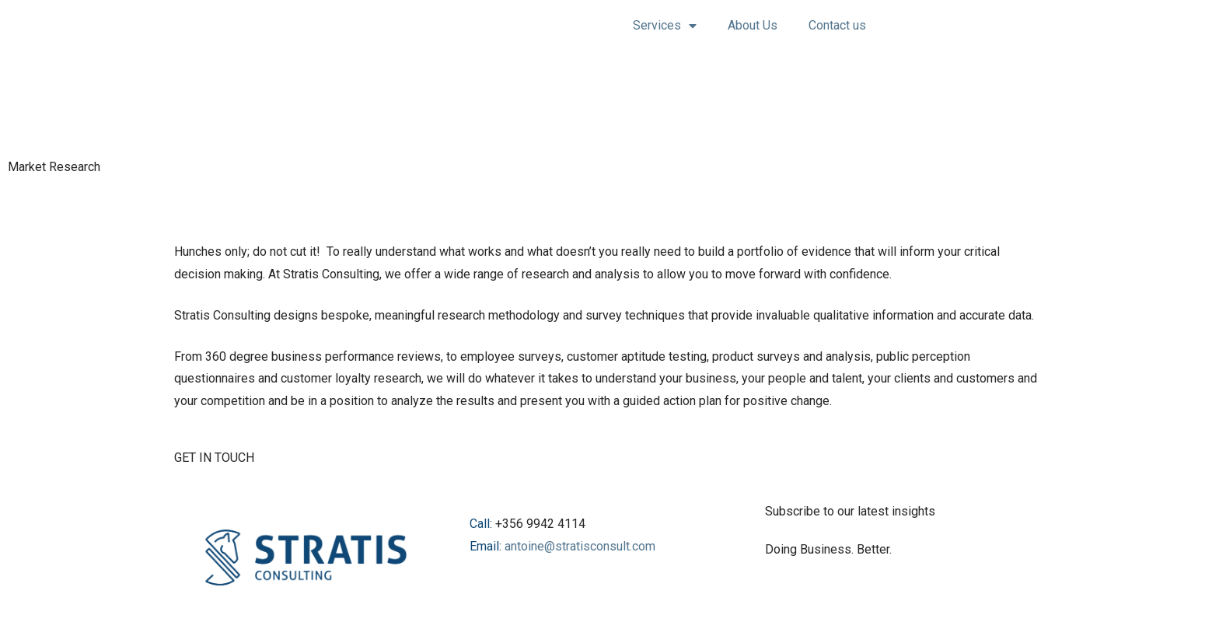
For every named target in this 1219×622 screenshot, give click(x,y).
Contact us (837, 25)
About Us (752, 25)
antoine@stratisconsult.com (580, 546)
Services (665, 26)
